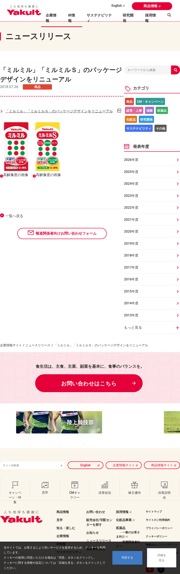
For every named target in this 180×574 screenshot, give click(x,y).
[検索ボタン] (61, 452)
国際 (149, 110)
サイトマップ (154, 498)
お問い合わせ (95, 498)
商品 (129, 101)
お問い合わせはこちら (89, 384)
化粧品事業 (124, 506)
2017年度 (131, 267)
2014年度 (131, 303)
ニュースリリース (37, 345)
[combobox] (29, 452)
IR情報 (61, 530)
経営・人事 (134, 110)
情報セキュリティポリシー (162, 531)
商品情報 (151, 6)
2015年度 (131, 291)
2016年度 (131, 279)
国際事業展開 (95, 535)
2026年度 (131, 160)
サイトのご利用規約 (158, 506)
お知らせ (92, 519)
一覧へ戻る (14, 216)
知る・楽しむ (65, 514)
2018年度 (131, 255)
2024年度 (131, 184)
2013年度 (131, 315)
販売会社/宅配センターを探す (99, 509)
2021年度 (131, 220)
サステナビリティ (99, 18)
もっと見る (133, 327)
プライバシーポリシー (159, 514)
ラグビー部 (124, 540)
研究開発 (128, 18)
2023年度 (131, 196)
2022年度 (131, 208)
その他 (160, 128)
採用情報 (150, 18)
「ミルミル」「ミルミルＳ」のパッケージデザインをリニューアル (59, 111)
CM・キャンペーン (150, 101)
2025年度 (131, 172)
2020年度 (131, 231)
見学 (59, 506)
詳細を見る (161, 557)
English (116, 5)
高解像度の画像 (15, 175)
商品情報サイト (162, 452)
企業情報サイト (11, 345)
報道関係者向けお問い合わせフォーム (66, 233)
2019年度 (131, 244)
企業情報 (62, 522)
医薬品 (162, 110)
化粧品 (131, 119)
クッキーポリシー (156, 523)
